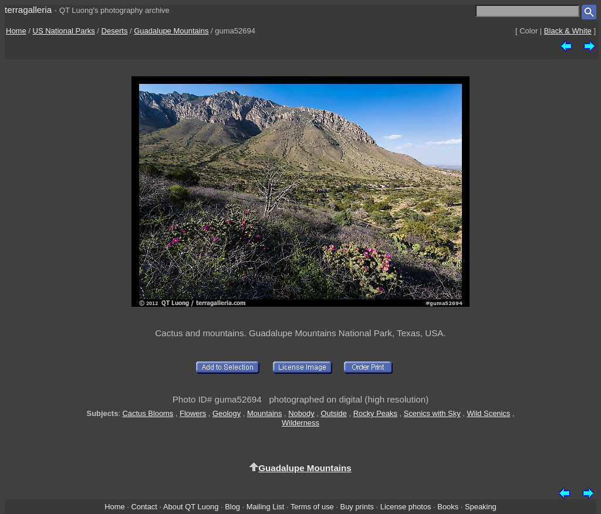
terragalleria (28, 10)
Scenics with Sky (432, 413)
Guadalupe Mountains (171, 30)
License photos (405, 506)
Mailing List (266, 506)
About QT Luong (190, 506)
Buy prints (357, 506)
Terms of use (312, 506)
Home (16, 30)
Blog (232, 506)
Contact (144, 506)
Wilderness (300, 422)
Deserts (115, 30)
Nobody (301, 413)
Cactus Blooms (148, 413)
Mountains (264, 413)
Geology (226, 413)
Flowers (193, 413)
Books (447, 506)
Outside (333, 413)
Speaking (481, 506)
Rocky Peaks (375, 413)
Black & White (568, 30)
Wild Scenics (488, 413)
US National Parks (64, 30)
